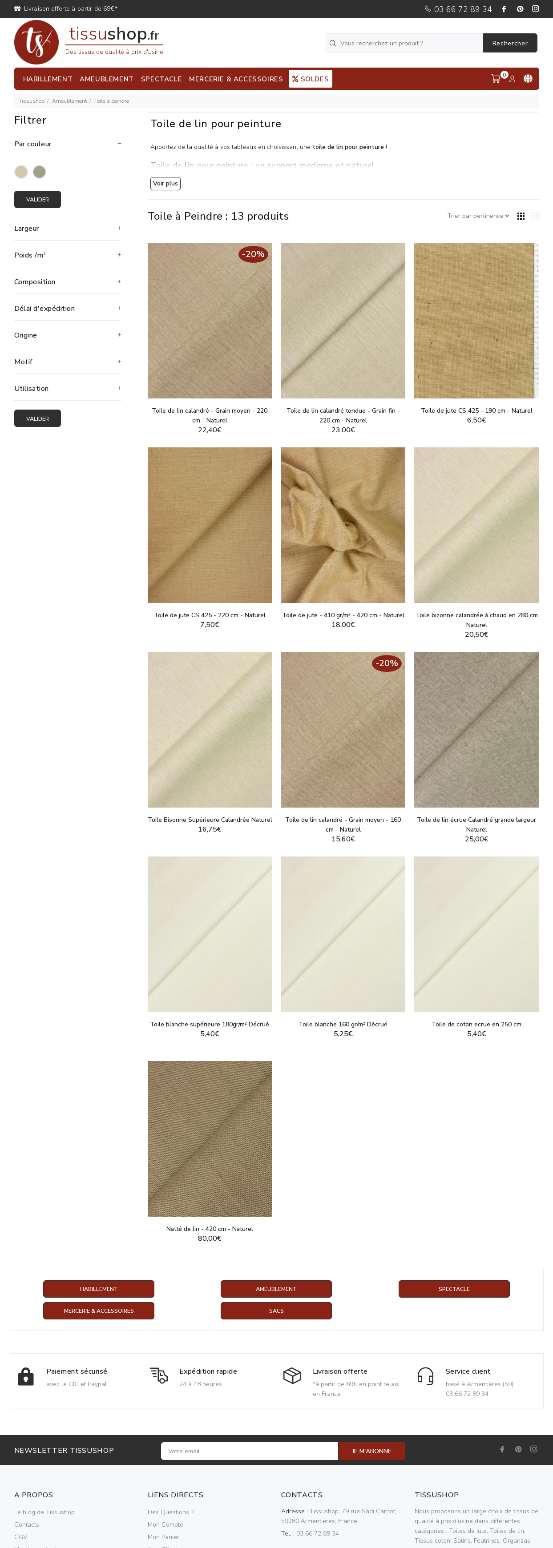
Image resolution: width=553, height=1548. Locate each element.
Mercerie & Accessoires (99, 1311)
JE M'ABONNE (372, 1452)
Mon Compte (165, 1525)
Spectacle (454, 1289)
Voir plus (165, 183)
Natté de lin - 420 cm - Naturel (209, 1229)
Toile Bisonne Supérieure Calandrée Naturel (210, 820)
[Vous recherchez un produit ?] (405, 42)
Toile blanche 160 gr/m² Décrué (343, 1024)
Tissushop (31, 101)
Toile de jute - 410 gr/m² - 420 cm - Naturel (343, 615)
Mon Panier (163, 1538)
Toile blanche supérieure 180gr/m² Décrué (209, 1024)
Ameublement (69, 101)
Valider (40, 200)
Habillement (99, 1289)
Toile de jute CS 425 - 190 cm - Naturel (477, 410)
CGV (20, 1538)
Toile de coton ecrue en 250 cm (476, 1024)
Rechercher (510, 43)
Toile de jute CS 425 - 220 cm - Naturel (210, 615)
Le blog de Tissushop (44, 1513)
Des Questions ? (171, 1513)
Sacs (276, 1311)
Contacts (26, 1525)
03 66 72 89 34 (458, 9)
